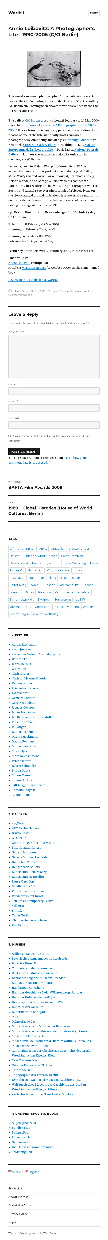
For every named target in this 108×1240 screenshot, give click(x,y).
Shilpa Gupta (21, 770)
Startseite (15, 1188)
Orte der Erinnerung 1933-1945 (32, 1065)
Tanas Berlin (21, 915)
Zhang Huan (20, 794)
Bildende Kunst (34, 556)
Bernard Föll (20, 659)
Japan (76, 577)
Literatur (16, 592)
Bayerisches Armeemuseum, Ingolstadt (39, 958)
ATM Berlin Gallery (25, 828)
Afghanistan (26, 548)
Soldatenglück (22, 1152)
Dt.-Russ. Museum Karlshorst (32, 982)
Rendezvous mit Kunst (27, 896)
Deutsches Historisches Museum (35, 973)
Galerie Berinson (24, 852)
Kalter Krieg (18, 585)
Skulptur (44, 599)
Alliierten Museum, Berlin (30, 953)
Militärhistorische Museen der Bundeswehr (43, 1026)
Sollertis (18, 905)
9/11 (12, 548)
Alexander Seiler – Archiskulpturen (37, 654)
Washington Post (34, 267)
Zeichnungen (19, 614)
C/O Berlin (32, 120)
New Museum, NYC (25, 1060)
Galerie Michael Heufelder (30, 857)
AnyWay (17, 823)
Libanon (88, 585)
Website (14, 418)
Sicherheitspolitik (22, 599)
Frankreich (35, 570)
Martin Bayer (21, 291)
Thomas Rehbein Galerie (29, 920)
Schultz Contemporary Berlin (32, 901)
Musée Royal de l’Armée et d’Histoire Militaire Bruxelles (51, 1041)
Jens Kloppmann (24, 722)
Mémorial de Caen (24, 1021)
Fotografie (76, 291)
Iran (41, 577)
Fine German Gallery (26, 847)
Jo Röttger (19, 727)
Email (13, 401)
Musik (30, 592)
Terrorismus (63, 599)
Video (59, 606)
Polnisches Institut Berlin (30, 891)
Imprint (13, 1222)
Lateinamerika (68, 585)
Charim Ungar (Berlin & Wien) (33, 842)
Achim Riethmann (24, 644)
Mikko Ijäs (19, 751)
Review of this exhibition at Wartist (33, 279)
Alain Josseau (21, 649)
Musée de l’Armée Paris (28, 1036)
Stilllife (17, 910)
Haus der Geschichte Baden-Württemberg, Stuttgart (47, 992)
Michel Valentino (24, 746)
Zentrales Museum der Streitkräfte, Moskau (42, 1094)
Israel (64, 577)
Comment (16, 332)
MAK (15, 1016)
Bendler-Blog (21, 1127)
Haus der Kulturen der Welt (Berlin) (36, 997)
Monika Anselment (25, 756)
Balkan (65, 291)
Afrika (43, 548)
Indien (77, 570)
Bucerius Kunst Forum (27, 963)
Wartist (16, 12)
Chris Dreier (20, 673)
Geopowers (20, 1142)
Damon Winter (22, 683)
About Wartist (18, 1197)
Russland (83, 592)
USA (27, 606)
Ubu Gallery (20, 925)
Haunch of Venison (25, 862)
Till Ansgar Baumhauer (28, 785)
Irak (31, 577)
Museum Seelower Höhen (30, 1045)
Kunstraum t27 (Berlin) (28, 876)
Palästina (44, 592)
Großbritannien (58, 570)
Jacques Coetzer (23, 707)
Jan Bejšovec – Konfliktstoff (31, 717)
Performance (64, 592)
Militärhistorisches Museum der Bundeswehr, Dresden (51, 1031)
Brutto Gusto (21, 833)
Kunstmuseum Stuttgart (28, 1012)
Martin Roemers (23, 741)
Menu (94, 12)
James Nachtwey (23, 712)
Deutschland (19, 563)
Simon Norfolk (22, 780)
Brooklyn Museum (79, 140)
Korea (34, 585)
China (53, 556)
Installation (17, 577)
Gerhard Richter (23, 698)
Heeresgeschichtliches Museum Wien (38, 1002)
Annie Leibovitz (19, 263)
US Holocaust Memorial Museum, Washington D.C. (47, 1079)
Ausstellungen (79, 548)
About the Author (21, 1205)
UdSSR (80, 599)
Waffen (88, 606)
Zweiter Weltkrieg (45, 614)
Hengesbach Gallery (26, 867)
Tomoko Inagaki (23, 790)
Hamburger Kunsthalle (28, 987)
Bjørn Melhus (21, 664)
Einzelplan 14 (21, 1137)
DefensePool (20, 1132)
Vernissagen (25, 294)
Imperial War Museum (27, 1007)
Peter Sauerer (21, 761)
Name (13, 384)
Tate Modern (21, 1070)
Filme (94, 563)
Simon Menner (22, 775)
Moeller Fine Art (23, 886)
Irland (52, 577)
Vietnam (73, 606)
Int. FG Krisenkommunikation (33, 1147)
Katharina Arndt (23, 731)
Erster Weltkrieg (74, 563)
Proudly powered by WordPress (38, 1233)
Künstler (87, 291)
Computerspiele (72, 556)
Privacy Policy (18, 1214)
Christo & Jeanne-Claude (29, 678)
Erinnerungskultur (45, 563)
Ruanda (12, 294)
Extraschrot (20, 693)
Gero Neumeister (24, 702)
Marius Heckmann (25, 736)
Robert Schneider (24, 765)
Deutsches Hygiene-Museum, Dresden (38, 978)
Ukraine (15, 606)
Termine (53, 291)
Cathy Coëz (19, 668)
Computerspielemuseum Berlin (34, 968)
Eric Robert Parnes (25, 688)
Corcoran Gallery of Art (39, 144)
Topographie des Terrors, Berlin (35, 1075)
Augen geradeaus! (24, 1123)
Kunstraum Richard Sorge (30, 872)
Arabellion (58, 548)
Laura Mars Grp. (23, 881)
